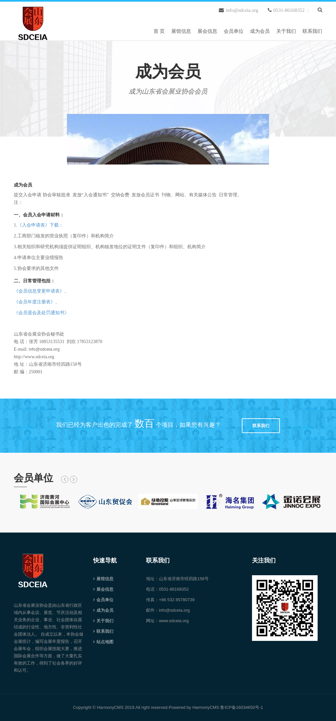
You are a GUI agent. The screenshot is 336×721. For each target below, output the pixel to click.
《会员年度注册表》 (34, 301)
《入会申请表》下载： (40, 225)
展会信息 (207, 31)
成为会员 (260, 31)
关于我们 (286, 31)
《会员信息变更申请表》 (39, 291)
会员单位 (233, 31)
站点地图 (105, 641)
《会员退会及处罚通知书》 (41, 312)
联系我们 (312, 31)
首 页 (159, 31)
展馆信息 (181, 31)
